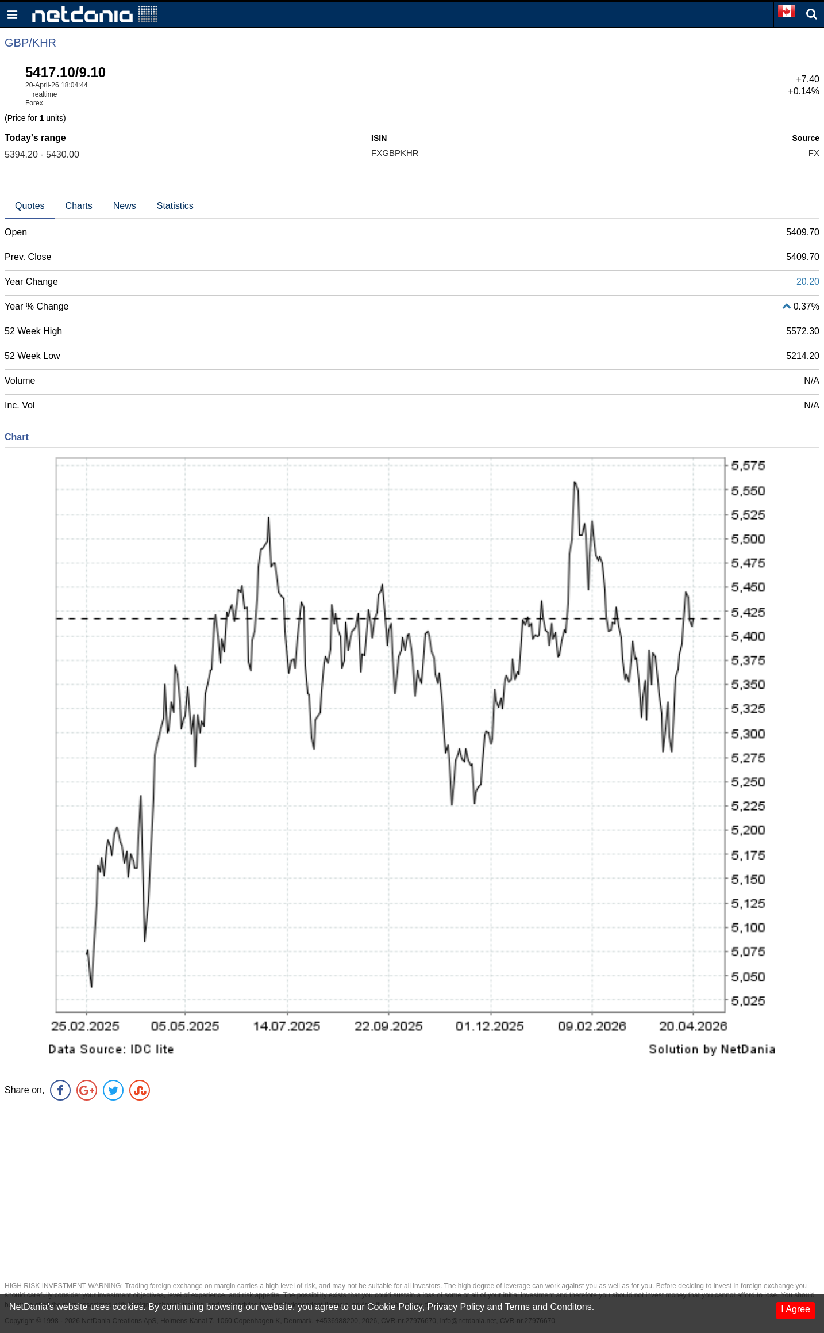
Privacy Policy (456, 1307)
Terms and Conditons (548, 1307)
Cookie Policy (394, 1307)
